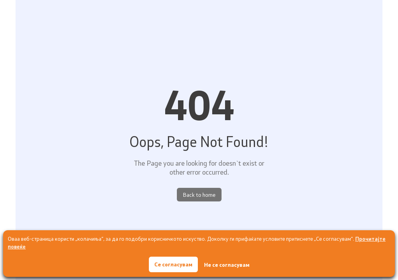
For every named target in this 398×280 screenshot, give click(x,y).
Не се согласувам (227, 264)
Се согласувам (173, 264)
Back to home (199, 194)
